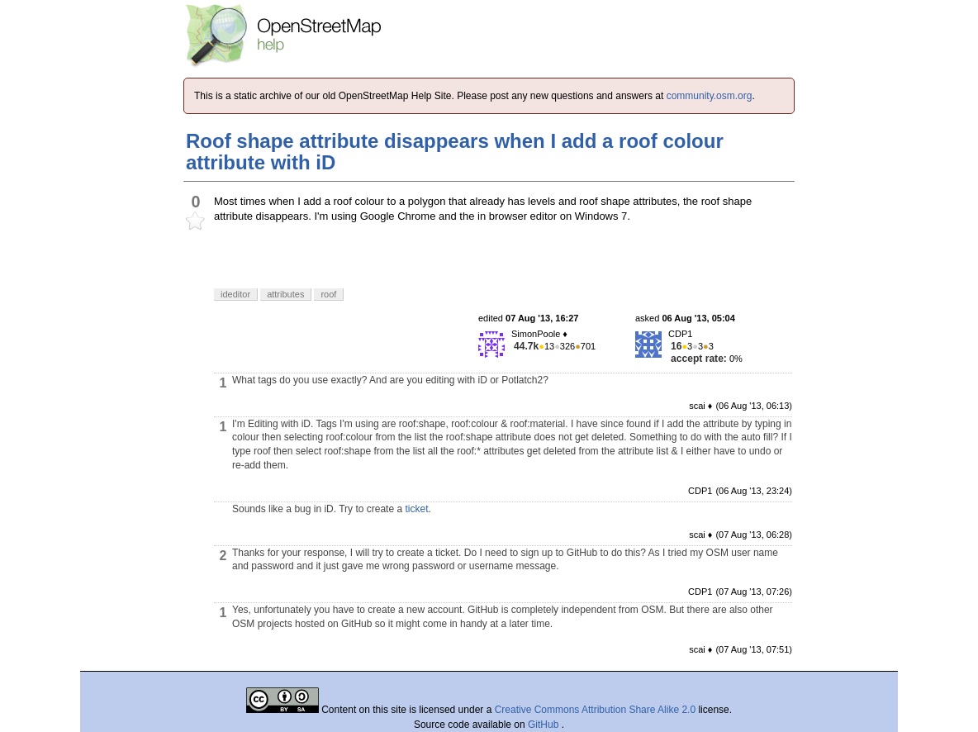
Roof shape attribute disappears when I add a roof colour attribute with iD (455, 151)
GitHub (545, 724)
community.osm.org (709, 96)
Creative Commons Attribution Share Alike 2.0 (595, 709)
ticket (416, 509)
